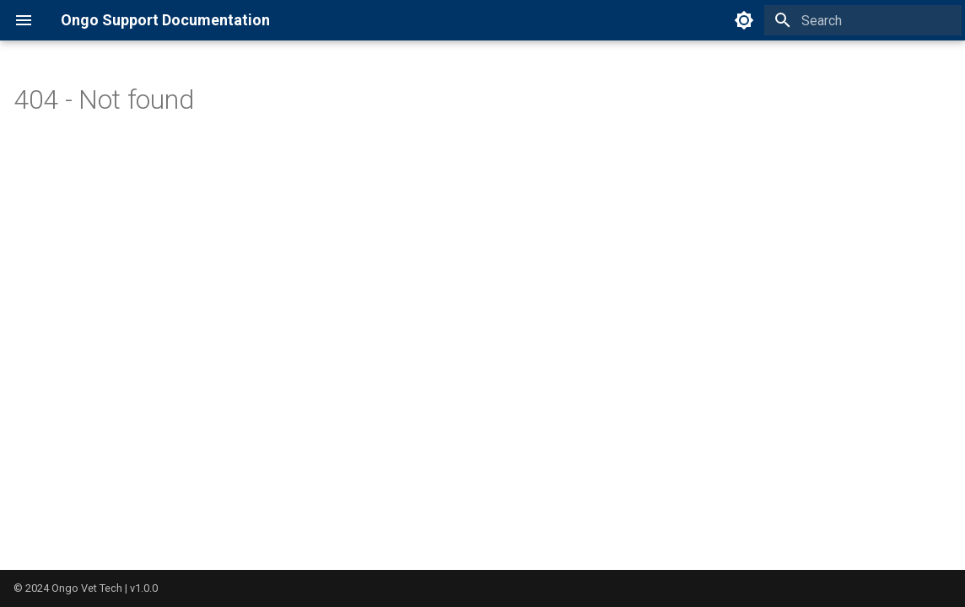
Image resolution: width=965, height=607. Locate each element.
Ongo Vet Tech (86, 588)
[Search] (863, 20)
